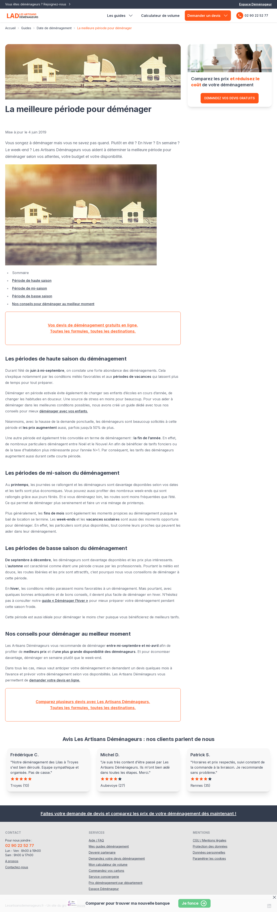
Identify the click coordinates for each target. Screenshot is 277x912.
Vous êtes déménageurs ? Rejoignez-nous (38, 4)
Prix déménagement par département (115, 883)
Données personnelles (209, 852)
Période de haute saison (32, 280)
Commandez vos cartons (106, 870)
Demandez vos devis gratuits (229, 98)
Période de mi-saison (29, 288)
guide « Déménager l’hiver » (65, 600)
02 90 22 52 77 (252, 15)
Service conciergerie (104, 876)
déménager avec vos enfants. (63, 411)
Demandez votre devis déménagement (117, 858)
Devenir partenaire (102, 852)
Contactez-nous (16, 867)
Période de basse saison (32, 296)
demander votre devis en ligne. (54, 680)
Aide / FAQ (96, 840)
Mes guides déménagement (109, 846)
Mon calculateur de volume (108, 864)
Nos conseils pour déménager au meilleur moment (53, 304)
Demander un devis (207, 15)
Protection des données (210, 846)
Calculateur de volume (160, 15)
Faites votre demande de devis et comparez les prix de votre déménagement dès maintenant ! (138, 813)
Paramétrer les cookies (209, 858)
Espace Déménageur (255, 4)
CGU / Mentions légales (209, 840)
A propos (11, 861)
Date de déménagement (54, 28)
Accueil (10, 28)
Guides (26, 28)
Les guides (120, 15)
